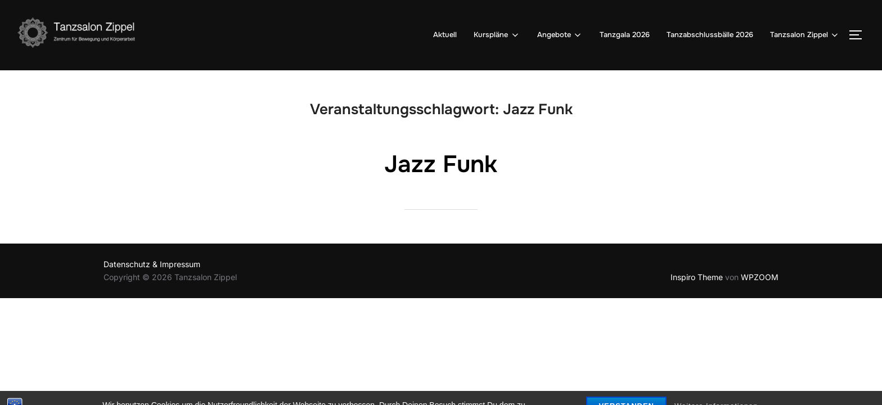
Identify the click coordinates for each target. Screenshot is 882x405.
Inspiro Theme (696, 277)
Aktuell (445, 34)
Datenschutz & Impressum (152, 264)
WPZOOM (759, 277)
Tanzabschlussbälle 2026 (710, 34)
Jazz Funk (440, 164)
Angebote (560, 35)
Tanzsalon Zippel (805, 35)
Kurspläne (497, 35)
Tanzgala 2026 (625, 34)
